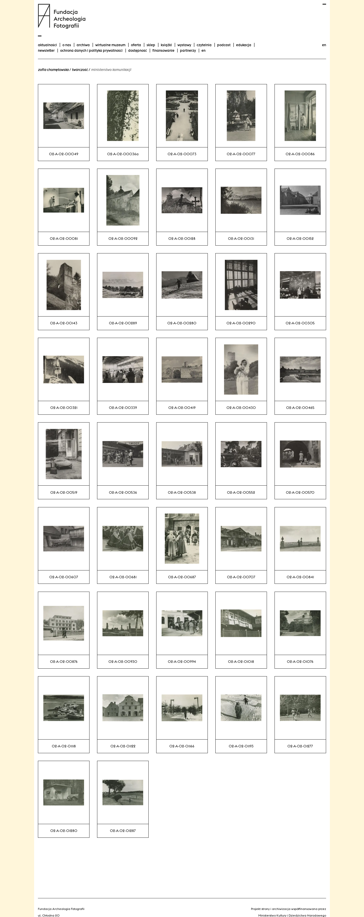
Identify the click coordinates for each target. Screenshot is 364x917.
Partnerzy (188, 50)
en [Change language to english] (324, 45)
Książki (166, 45)
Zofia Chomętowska (53, 69)
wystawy (184, 45)
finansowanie (163, 50)
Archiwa (83, 45)
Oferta (136, 45)
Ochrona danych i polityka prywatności (91, 50)
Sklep (151, 45)
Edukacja (243, 45)
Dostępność (137, 50)
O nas (66, 45)
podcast (224, 45)
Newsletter (46, 50)
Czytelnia (204, 45)
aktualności (47, 45)
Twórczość (80, 69)
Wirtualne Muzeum (110, 45)
